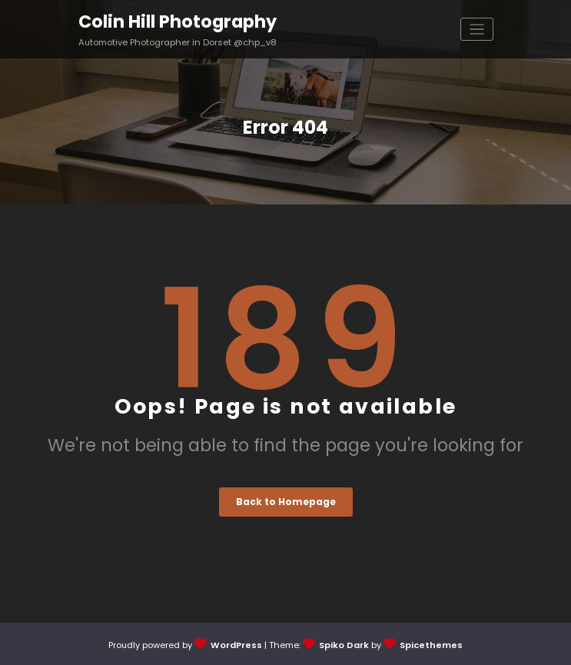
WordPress (236, 645)
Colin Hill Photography (177, 21)
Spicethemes (431, 645)
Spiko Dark (344, 645)
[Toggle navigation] (476, 30)
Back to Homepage (286, 501)
